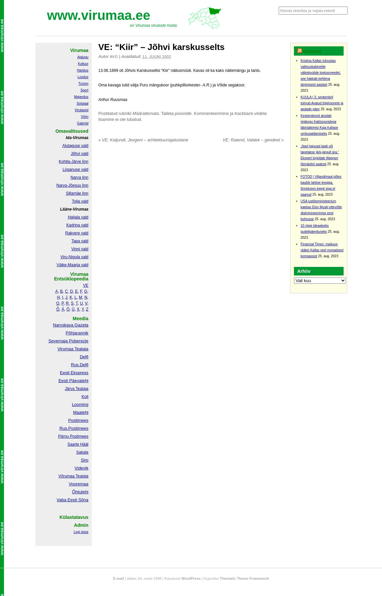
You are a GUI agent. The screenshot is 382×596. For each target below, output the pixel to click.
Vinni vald (79, 249)
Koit (84, 396)
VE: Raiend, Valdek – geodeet (253, 139)
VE (85, 285)
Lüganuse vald (75, 169)
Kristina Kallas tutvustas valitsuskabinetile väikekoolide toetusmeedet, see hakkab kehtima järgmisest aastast (321, 72)
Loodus (82, 77)
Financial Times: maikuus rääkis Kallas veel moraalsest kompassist (322, 250)
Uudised (312, 51)
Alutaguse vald (75, 145)
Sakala (82, 452)
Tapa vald (80, 241)
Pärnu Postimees (73, 436)
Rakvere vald (76, 233)
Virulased (81, 110)
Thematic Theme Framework (244, 578)
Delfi (84, 356)
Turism (83, 83)
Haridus (82, 70)
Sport (84, 90)
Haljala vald (78, 217)
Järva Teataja (76, 388)
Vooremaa (78, 483)
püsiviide (183, 113)
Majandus (81, 97)
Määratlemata (145, 113)
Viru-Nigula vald (75, 257)
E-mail (118, 578)
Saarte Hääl (78, 444)
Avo (114, 57)
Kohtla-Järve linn (73, 161)
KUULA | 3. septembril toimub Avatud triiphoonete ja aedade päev (322, 103)
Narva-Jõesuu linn (72, 185)
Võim (84, 117)
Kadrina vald (77, 225)
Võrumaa (66, 476)
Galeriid (82, 123)
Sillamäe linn (77, 193)
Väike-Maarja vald (72, 265)
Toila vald (80, 201)
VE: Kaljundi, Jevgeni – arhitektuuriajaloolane (143, 139)
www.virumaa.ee (98, 15)
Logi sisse (81, 532)
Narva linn (79, 177)
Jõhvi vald (79, 153)
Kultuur (83, 64)
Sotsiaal (82, 103)
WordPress (191, 578)
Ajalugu (82, 57)
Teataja (81, 476)
